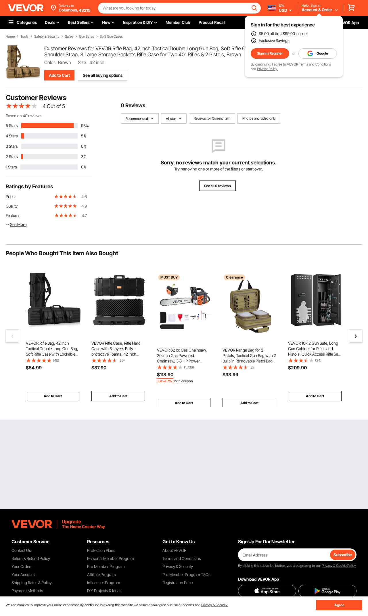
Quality (12, 206)
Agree (339, 605)
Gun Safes (86, 36)
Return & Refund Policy (31, 558)
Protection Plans (101, 550)
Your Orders (22, 566)
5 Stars (12, 125)
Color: (50, 62)
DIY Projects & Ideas (104, 590)
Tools (24, 36)
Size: (82, 62)
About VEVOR (174, 550)
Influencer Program (103, 582)
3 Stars (12, 146)
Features (13, 215)
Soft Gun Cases (111, 36)
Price (10, 196)
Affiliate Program (101, 574)
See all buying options (102, 75)
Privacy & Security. (214, 605)
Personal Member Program (110, 558)
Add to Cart (59, 75)
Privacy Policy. (267, 69)
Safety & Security (46, 36)
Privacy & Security (177, 566)
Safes (69, 36)
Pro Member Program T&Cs (186, 574)
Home (10, 36)
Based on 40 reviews (24, 115)
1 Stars (11, 166)
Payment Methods (27, 590)
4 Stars (12, 135)
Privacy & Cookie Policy (339, 565)
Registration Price (177, 582)
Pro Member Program (106, 566)
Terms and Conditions (315, 64)
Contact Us (21, 550)
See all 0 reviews (217, 186)
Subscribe (343, 554)
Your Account (23, 574)
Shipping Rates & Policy (32, 582)
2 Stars (12, 156)
